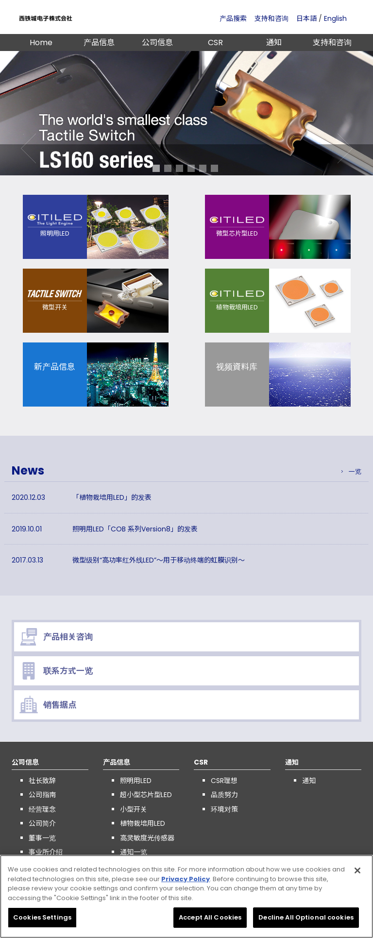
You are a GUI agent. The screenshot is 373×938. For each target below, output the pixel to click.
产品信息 (99, 42)
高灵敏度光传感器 (147, 838)
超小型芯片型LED (146, 795)
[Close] (357, 874)
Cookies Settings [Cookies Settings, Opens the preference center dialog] (42, 921)
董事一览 (42, 838)
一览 (355, 471)
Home (41, 42)
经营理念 (42, 809)
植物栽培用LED (142, 823)
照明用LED (136, 780)
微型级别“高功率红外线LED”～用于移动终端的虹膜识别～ (158, 560)
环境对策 (224, 809)
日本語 (306, 18)
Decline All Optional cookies (306, 921)
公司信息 (157, 42)
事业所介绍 (46, 852)
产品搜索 (233, 18)
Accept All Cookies (210, 921)
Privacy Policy (185, 882)
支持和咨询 (271, 18)
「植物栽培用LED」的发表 (112, 497)
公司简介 (42, 823)
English (335, 18)
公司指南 (42, 795)
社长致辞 (42, 780)
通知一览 (133, 852)
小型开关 (133, 809)
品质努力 (224, 795)
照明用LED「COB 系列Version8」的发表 (135, 529)
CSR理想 (224, 780)
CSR (215, 42)
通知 (274, 42)
